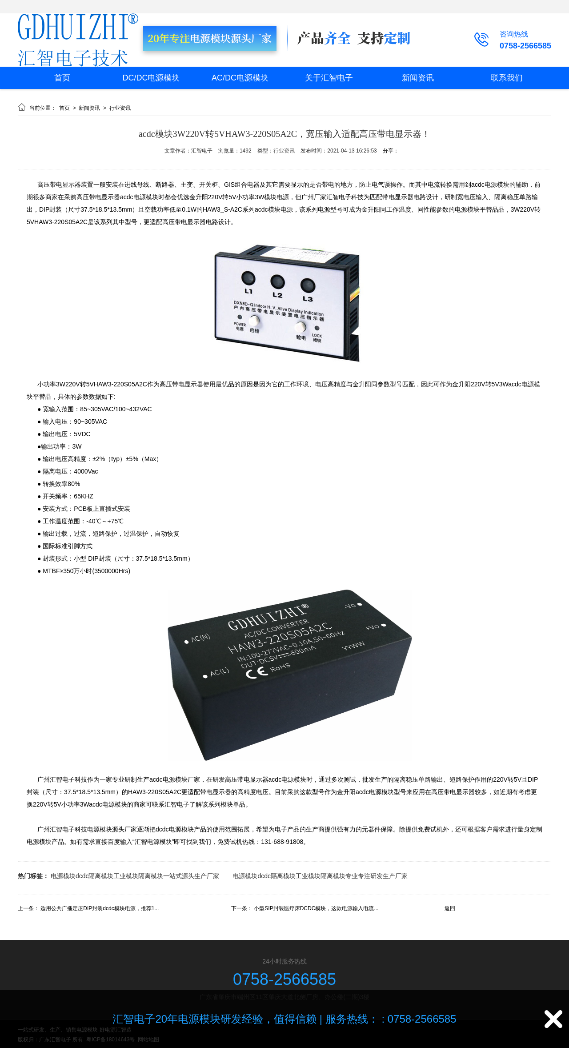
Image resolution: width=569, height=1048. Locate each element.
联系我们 (507, 77)
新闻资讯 (418, 77)
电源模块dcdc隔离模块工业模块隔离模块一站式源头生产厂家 (135, 875)
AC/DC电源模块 (240, 77)
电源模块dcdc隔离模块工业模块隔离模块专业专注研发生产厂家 (320, 875)
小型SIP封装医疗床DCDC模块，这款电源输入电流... (316, 908)
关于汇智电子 (329, 77)
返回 (450, 908)
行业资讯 (120, 108)
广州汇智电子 (56, 829)
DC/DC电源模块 (151, 77)
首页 (62, 77)
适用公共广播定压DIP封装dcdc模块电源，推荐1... (99, 908)
